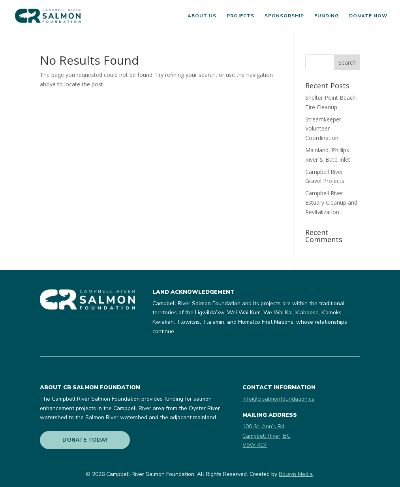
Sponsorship (284, 16)
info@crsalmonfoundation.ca (278, 399)
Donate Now (368, 16)
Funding (326, 16)
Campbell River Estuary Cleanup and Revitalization (331, 202)
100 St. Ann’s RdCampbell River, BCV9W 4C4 (266, 436)
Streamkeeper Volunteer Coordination (323, 129)
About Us (202, 16)
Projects (240, 16)
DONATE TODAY (85, 440)
